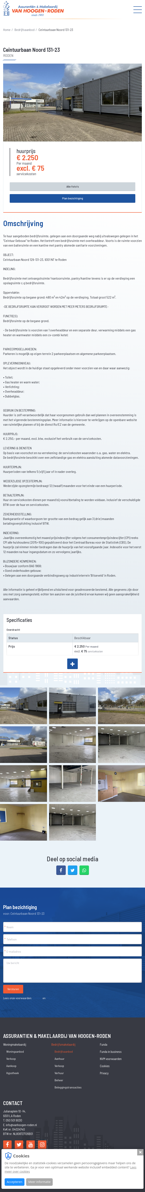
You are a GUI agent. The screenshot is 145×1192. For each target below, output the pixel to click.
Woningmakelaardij (14, 1044)
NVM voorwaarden (111, 1059)
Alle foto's (72, 186)
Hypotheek (12, 1073)
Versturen (13, 989)
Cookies (37, 998)
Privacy (50, 998)
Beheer (59, 1080)
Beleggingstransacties (68, 1087)
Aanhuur (59, 1058)
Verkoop (11, 1058)
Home (7, 30)
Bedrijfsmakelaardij (63, 1044)
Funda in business (111, 1051)
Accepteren (14, 1182)
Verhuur (59, 1073)
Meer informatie (39, 1182)
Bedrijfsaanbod (25, 30)
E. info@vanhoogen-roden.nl (20, 1125)
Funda (103, 1044)
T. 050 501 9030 (12, 1120)
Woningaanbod (15, 1051)
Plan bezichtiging (72, 198)
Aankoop (11, 1066)
